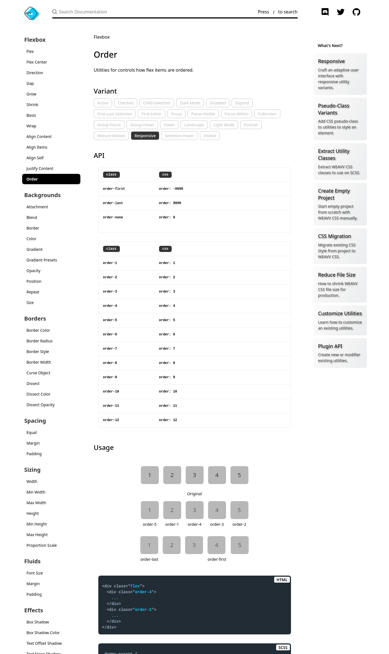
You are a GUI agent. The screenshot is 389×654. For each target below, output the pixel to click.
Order (32, 179)
